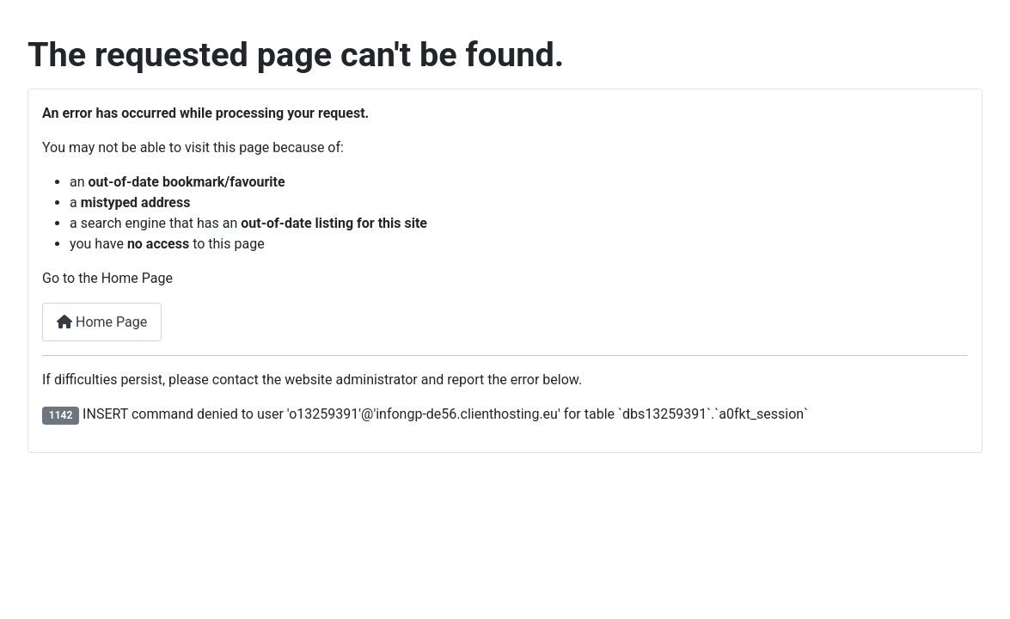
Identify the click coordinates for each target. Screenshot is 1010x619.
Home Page (102, 322)
